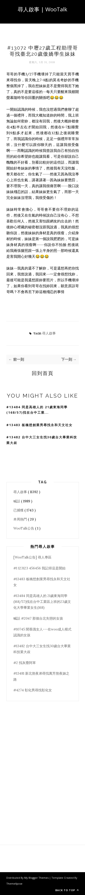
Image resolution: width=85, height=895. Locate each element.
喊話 (17, 501)
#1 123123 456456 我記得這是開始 (39, 568)
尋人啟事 (49, 333)
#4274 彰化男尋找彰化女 (32, 690)
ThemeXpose (14, 883)
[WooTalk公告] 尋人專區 (32, 557)
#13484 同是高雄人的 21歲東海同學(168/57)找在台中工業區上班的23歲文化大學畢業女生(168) (42, 602)
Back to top (67, 890)
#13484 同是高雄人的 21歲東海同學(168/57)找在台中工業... (37, 410)
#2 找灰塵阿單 (24, 663)
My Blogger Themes (36, 877)
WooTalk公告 (24, 528)
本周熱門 (20, 519)
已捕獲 (18, 510)
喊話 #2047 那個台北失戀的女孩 (38, 618)
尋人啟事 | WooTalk (42, 9)
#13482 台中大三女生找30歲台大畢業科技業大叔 (41, 440)
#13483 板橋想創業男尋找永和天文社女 (39, 425)
